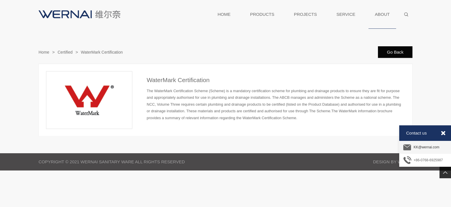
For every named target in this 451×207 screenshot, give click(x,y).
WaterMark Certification (102, 52)
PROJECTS (305, 14)
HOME (224, 14)
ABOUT (382, 20)
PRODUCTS (262, 14)
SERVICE (346, 14)
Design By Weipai (392, 161)
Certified (65, 52)
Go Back (395, 52)
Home (44, 52)
